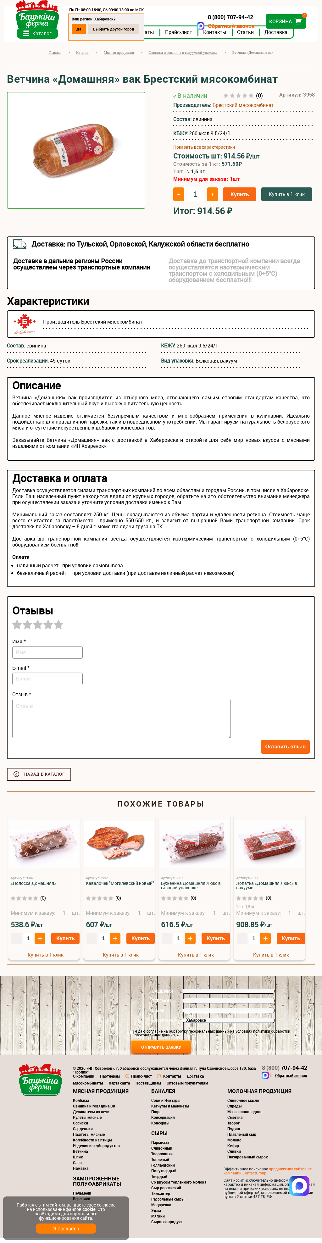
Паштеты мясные (89, 1139)
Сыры (159, 1138)
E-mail (158, 1016)
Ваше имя (162, 996)
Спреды (234, 1111)
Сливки (234, 1156)
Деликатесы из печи (91, 1116)
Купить (239, 199)
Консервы (160, 1128)
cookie (88, 1209)
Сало (77, 1167)
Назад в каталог (44, 779)
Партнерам (110, 1081)
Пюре (156, 1116)
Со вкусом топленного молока (178, 1187)
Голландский (163, 1170)
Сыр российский (166, 1193)
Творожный (162, 1159)
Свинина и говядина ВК (94, 1111)
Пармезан (160, 1147)
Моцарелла (161, 1209)
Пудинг (234, 1133)
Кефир (233, 1150)
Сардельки (83, 1133)
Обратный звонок (228, 26)
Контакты (217, 37)
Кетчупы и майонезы (170, 1111)
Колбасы (81, 1105)
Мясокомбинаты (88, 1088)
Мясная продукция (101, 1096)
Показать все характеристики (204, 152)
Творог (233, 1128)
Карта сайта (119, 1088)
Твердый (159, 1181)
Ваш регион (164, 1026)
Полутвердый (163, 1176)
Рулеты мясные (87, 1122)
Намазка (80, 1173)
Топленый (160, 1164)
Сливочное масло (243, 1105)
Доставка (278, 37)
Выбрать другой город (116, 28)
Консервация (163, 1122)
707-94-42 (284, 1073)
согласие (155, 1036)
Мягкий (158, 1221)
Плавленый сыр (241, 1139)
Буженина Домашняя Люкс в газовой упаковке (191, 890)
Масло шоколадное (244, 1116)
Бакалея (163, 1096)
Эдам (156, 1215)
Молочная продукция (259, 1096)
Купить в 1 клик (287, 199)
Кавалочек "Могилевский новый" (120, 888)
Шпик (78, 1162)
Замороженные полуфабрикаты (97, 1186)
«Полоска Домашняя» (33, 888)
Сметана (234, 1122)
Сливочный (161, 1153)
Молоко (234, 1145)
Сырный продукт (167, 1226)
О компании (83, 1081)
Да (81, 28)
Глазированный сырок (247, 1162)
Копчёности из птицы (92, 1145)
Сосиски (80, 1128)
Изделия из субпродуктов (96, 1150)
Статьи (248, 37)
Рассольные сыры (168, 1204)
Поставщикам (148, 1088)
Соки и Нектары (165, 1105)
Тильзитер (160, 1198)
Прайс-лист (181, 37)
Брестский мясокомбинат (243, 110)
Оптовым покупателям (187, 1088)
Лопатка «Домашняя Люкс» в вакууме (266, 890)
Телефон (161, 1006)
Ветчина (80, 1156)
